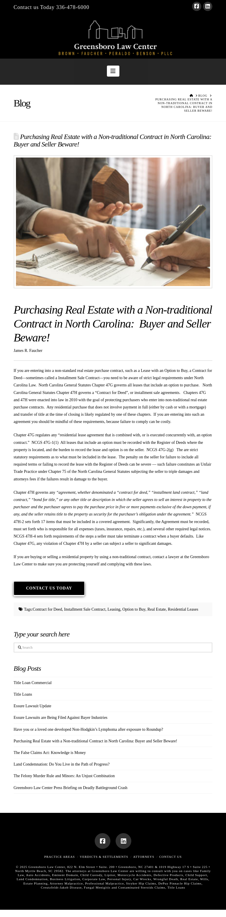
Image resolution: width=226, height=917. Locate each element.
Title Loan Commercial (33, 683)
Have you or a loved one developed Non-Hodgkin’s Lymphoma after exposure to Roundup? (88, 729)
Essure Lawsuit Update (32, 706)
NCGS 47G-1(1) (44, 442)
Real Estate (156, 609)
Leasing (113, 609)
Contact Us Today (49, 588)
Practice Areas (59, 856)
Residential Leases (183, 609)
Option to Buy (133, 609)
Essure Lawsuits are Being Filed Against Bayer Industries (60, 717)
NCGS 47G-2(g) (160, 450)
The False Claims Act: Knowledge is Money (50, 752)
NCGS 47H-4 (25, 536)
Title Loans (23, 694)
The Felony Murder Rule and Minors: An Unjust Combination (64, 776)
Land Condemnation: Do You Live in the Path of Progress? (62, 764)
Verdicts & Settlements (104, 856)
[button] (113, 71)
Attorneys (143, 856)
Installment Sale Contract (84, 609)
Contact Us (170, 856)
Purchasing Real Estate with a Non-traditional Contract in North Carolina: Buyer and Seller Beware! (95, 741)
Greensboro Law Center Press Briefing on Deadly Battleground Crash (71, 788)
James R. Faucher (28, 350)
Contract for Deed (47, 609)
